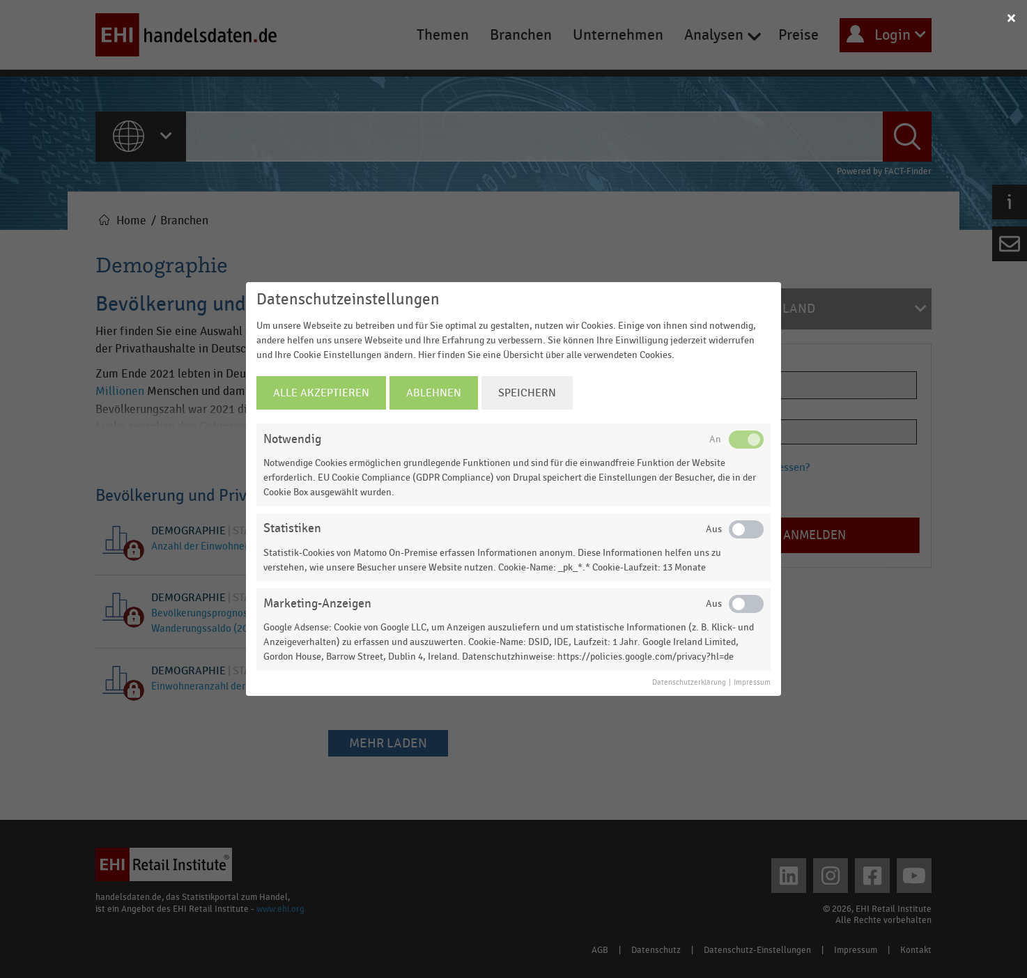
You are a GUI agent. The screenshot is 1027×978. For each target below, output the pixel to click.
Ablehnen (433, 393)
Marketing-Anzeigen (317, 603)
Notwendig (292, 439)
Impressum (752, 682)
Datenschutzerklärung (689, 682)
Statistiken (292, 528)
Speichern (527, 393)
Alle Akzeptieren (321, 393)
